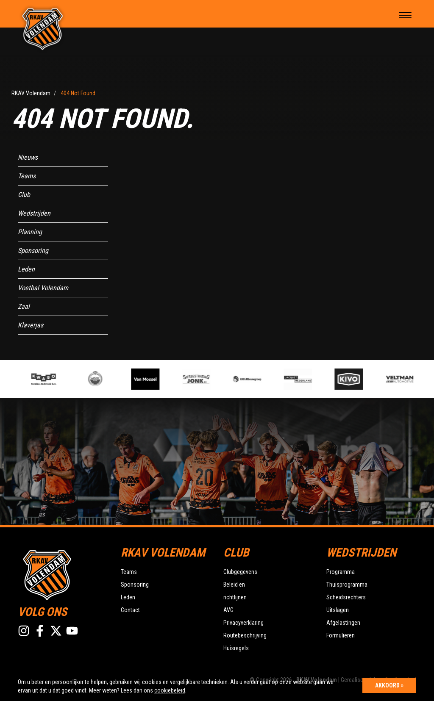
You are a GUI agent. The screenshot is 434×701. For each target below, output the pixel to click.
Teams (27, 176)
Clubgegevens (240, 571)
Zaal (24, 306)
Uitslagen (337, 610)
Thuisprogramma (346, 584)
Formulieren (340, 635)
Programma (340, 571)
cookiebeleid (169, 690)
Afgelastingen (343, 622)
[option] (150, 379)
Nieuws (28, 157)
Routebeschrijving (245, 635)
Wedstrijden (34, 213)
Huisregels (236, 648)
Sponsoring (33, 251)
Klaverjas (30, 325)
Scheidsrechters (346, 597)
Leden (26, 269)
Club (24, 195)
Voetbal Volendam (43, 288)
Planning (30, 232)
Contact (130, 610)
